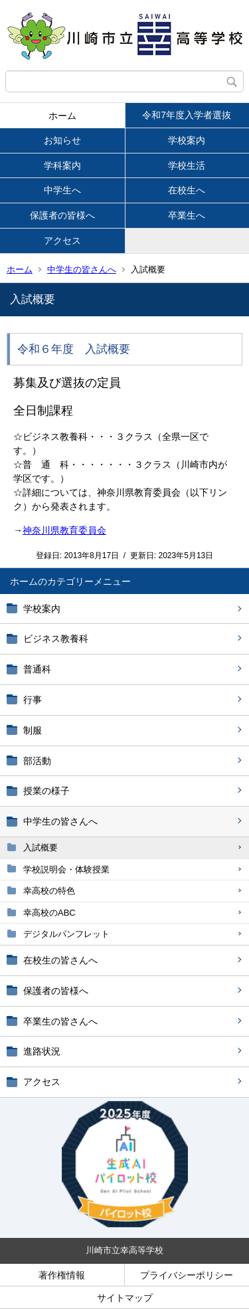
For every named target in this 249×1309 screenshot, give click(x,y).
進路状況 (41, 1051)
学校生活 (186, 165)
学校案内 (186, 140)
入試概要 (40, 848)
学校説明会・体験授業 (66, 869)
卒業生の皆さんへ (60, 1021)
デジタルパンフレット (66, 934)
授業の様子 (46, 790)
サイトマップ (125, 1297)
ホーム (62, 115)
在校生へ (186, 190)
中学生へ (62, 190)
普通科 (37, 669)
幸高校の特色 (49, 891)
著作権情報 (62, 1275)
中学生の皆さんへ (81, 269)
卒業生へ (186, 215)
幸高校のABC (49, 913)
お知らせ (62, 140)
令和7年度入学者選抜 (186, 115)
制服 (32, 730)
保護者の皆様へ (62, 215)
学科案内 (62, 165)
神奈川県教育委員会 (64, 530)
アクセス (62, 240)
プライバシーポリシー (186, 1275)
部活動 (37, 760)
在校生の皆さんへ (60, 960)
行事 (32, 699)
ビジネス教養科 (55, 638)
